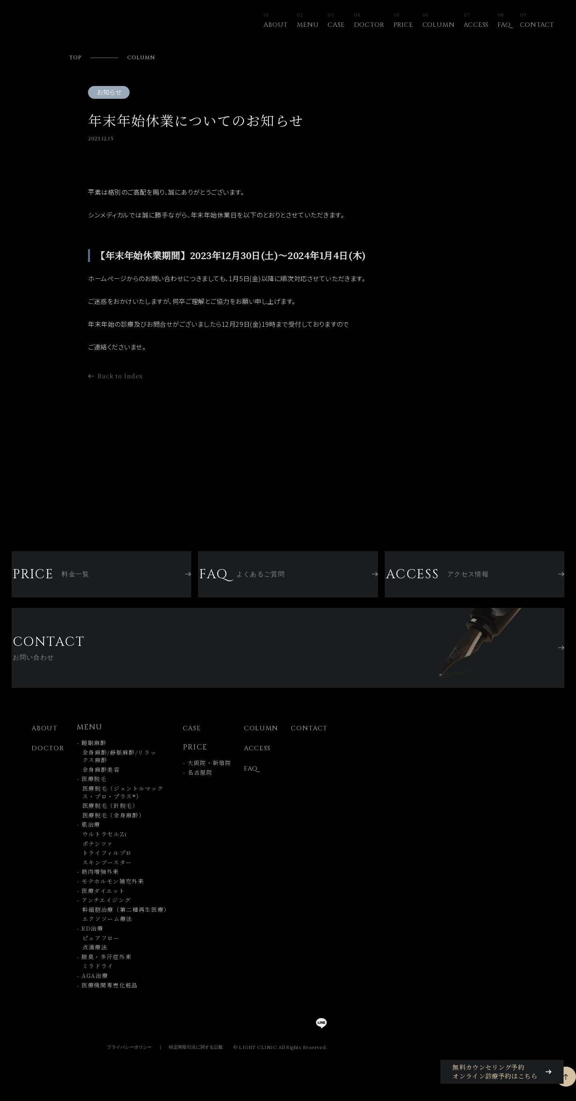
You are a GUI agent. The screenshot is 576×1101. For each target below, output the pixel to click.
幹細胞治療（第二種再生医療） (123, 923)
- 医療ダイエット (101, 905)
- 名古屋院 (198, 787)
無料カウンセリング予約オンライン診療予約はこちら (505, 1076)
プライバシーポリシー (119, 1061)
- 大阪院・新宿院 (207, 777)
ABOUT (276, 21)
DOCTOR (369, 21)
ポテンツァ (95, 857)
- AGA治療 (92, 989)
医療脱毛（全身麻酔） (111, 829)
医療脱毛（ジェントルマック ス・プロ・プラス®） (120, 807)
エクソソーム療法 (104, 933)
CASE (336, 21)
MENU (307, 21)
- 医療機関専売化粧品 (107, 999)
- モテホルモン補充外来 (110, 895)
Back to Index (123, 390)
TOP (76, 58)
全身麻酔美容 (98, 783)
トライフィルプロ (104, 867)
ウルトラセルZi (102, 848)
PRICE (403, 21)
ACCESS (476, 21)
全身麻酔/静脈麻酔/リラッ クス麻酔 (117, 770)
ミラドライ (95, 980)
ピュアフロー (98, 952)
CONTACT (537, 21)
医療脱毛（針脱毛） (108, 820)
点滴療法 (92, 961)
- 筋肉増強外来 (98, 886)
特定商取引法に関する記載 (192, 1061)
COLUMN (438, 21)
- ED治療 (90, 942)
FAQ (504, 21)
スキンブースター (104, 876)
